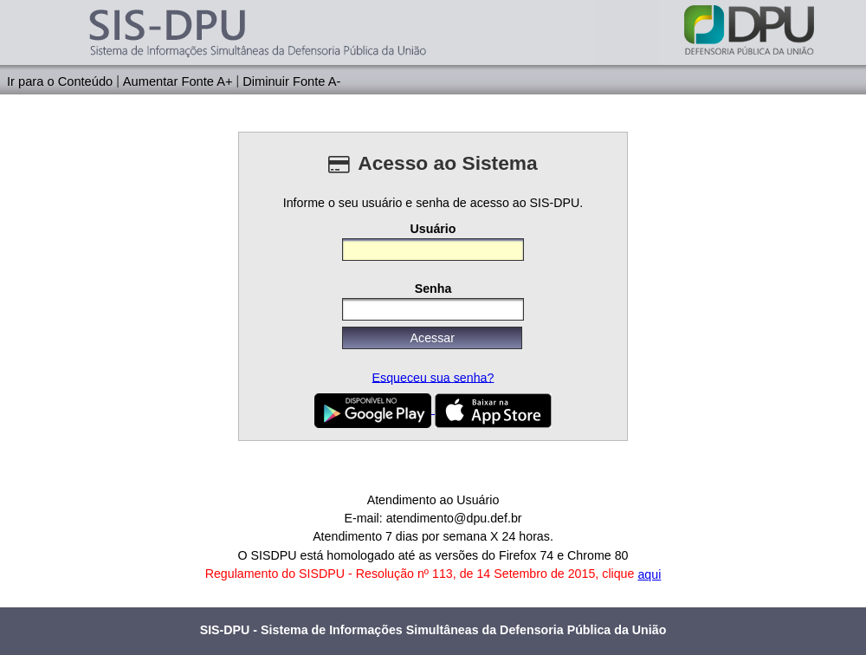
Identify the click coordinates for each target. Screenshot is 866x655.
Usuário (433, 228)
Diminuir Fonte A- (291, 81)
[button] (432, 338)
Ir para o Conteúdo (60, 81)
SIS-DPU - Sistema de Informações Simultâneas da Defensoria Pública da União (433, 630)
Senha (433, 288)
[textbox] (433, 249)
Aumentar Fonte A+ (178, 81)
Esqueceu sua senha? (433, 377)
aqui (649, 574)
